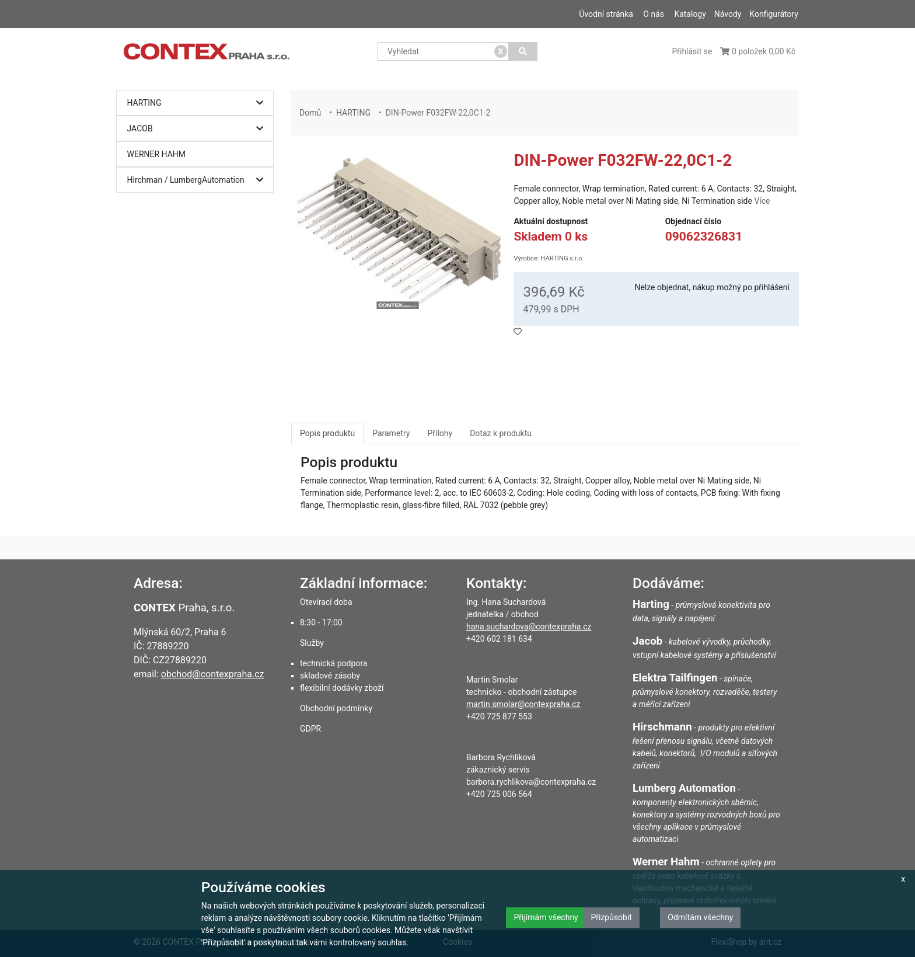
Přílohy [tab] (439, 433)
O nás (653, 14)
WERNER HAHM (156, 154)
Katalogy (690, 14)
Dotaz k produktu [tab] (501, 433)
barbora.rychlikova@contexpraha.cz (531, 782)
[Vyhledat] (523, 51)
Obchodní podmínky (336, 708)
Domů (310, 112)
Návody (728, 14)
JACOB (198, 129)
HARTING (198, 103)
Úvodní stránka (606, 14)
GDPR (310, 728)
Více (762, 201)
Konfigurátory (773, 14)
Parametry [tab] (391, 433)
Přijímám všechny (546, 917)
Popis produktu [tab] (327, 433)
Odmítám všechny (700, 917)
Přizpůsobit (611, 917)
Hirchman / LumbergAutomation (198, 180)
